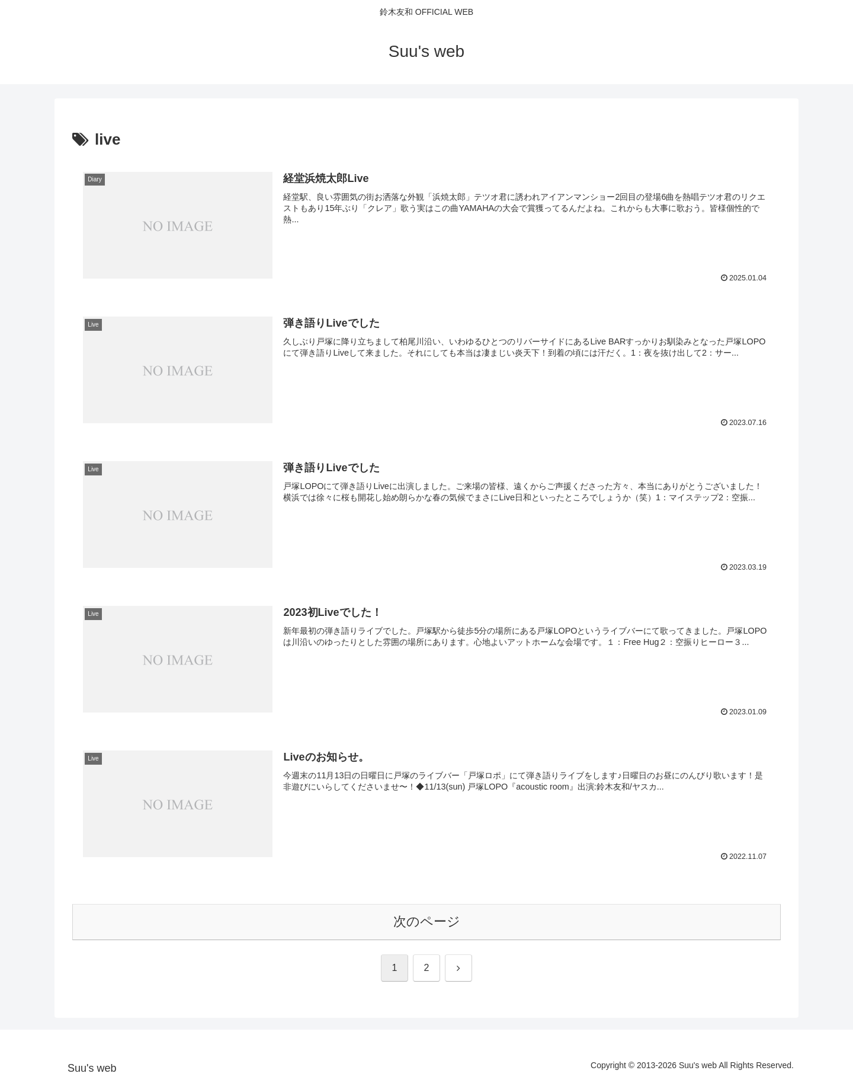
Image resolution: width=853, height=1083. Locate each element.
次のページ (426, 921)
